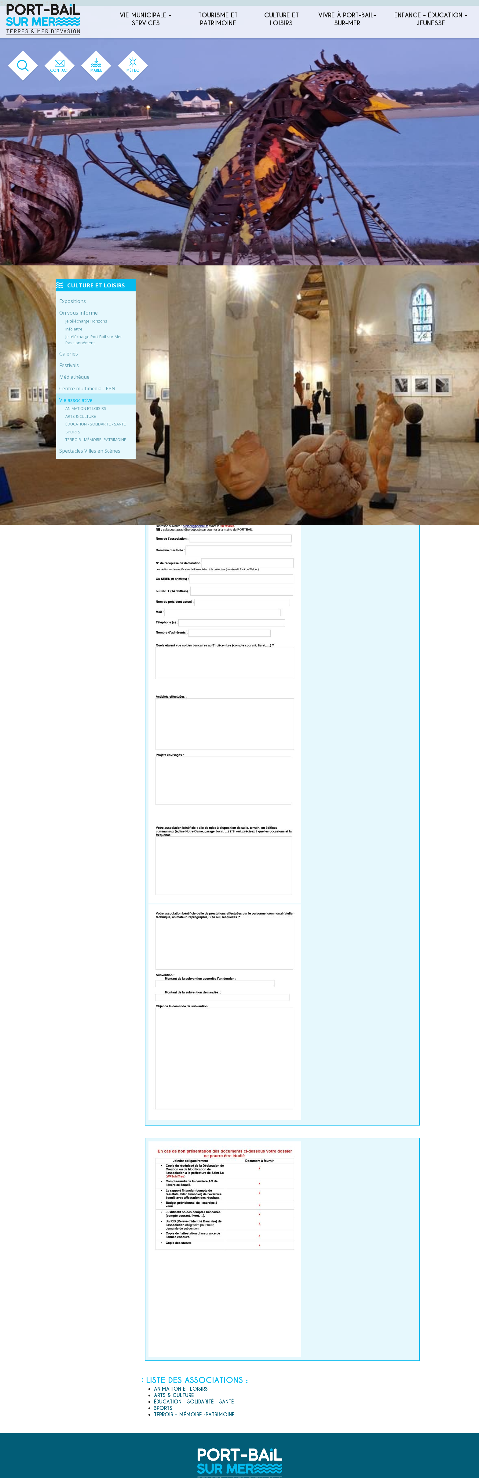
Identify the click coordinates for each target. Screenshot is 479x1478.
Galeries (68, 353)
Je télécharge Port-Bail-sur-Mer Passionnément (93, 339)
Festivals (69, 365)
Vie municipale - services (145, 19)
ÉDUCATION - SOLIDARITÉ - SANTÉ (95, 424)
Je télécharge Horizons (86, 321)
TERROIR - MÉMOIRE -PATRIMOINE (95, 439)
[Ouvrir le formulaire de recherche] (23, 66)
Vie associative (76, 400)
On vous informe (78, 312)
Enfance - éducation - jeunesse (430, 19)
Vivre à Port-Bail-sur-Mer (347, 19)
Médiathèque (74, 377)
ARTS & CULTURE (80, 416)
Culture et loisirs (281, 19)
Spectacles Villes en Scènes (89, 450)
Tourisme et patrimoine (218, 19)
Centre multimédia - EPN (87, 388)
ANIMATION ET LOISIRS (85, 408)
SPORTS (72, 432)
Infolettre (73, 329)
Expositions (72, 301)
